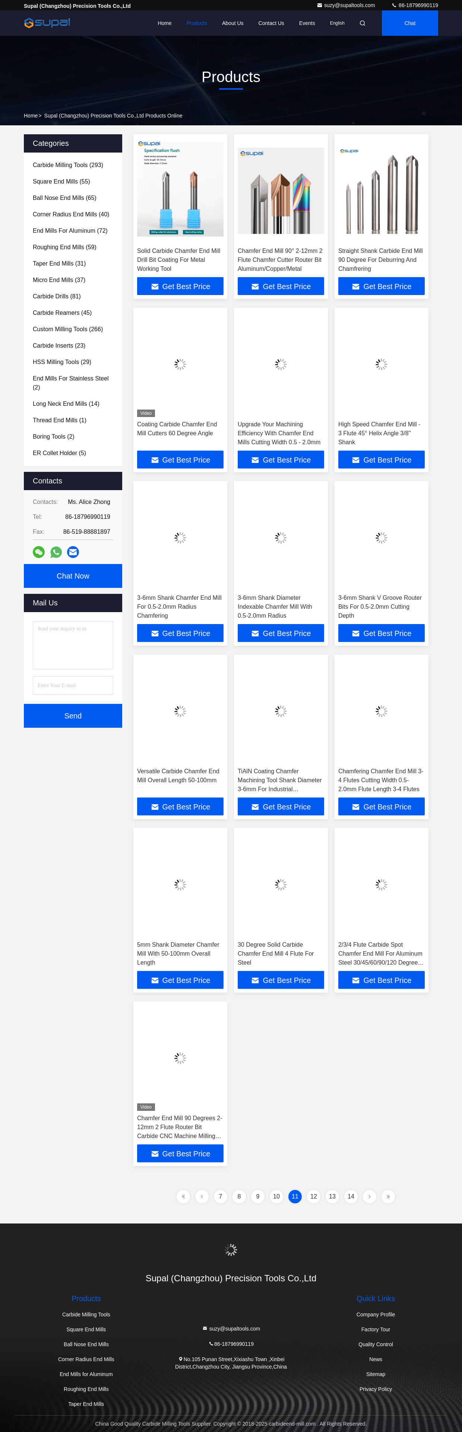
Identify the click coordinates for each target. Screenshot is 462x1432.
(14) (66, 404)
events (307, 23)
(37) (59, 280)
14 (351, 1196)
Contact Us (271, 23)
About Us (233, 23)
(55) (61, 181)
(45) (62, 313)
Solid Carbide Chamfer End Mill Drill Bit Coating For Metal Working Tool (178, 260)
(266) (68, 329)
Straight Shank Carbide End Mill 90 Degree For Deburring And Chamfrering (380, 260)
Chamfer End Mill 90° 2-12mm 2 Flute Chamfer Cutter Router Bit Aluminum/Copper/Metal (280, 260)
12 (313, 1196)
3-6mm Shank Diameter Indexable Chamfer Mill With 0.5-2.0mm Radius (275, 607)
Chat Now (73, 576)
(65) (64, 198)
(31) (59, 263)
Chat (410, 23)
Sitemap (375, 1374)
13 (332, 1196)
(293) (68, 165)
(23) (59, 345)
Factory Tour (375, 1329)
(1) (59, 420)
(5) (59, 453)
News (375, 1359)
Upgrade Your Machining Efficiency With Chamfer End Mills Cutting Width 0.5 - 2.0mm (279, 433)
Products (197, 23)
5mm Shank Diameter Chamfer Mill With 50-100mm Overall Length (178, 953)
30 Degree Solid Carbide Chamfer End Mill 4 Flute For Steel (276, 953)
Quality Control (375, 1344)
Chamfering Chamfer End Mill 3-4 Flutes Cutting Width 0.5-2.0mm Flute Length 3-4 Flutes (381, 780)
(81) (57, 296)
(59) (64, 247)
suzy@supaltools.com (346, 5)
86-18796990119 (414, 5)
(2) (71, 383)
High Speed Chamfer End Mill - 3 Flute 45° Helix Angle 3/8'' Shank (379, 433)
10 (276, 1196)
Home (164, 23)
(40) (71, 214)
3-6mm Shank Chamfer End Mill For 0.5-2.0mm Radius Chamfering (179, 607)
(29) (62, 362)
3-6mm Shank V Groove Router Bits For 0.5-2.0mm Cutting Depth (380, 607)
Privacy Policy (376, 1389)
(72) (70, 231)
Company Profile (376, 1314)
